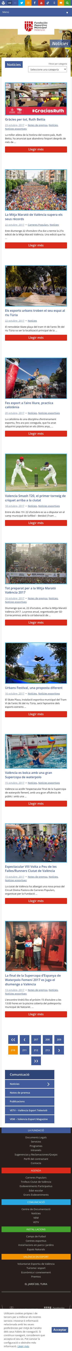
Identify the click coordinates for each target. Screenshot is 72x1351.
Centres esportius (36, 1240)
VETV (36, 1222)
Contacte (36, 1163)
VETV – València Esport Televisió (28, 1110)
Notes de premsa (37, 125)
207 (36, 1039)
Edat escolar (36, 1190)
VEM (36, 1217)
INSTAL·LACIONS (36, 1229)
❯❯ (36, 1061)
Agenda (36, 1170)
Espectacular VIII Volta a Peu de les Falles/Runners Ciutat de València (31, 868)
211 (24, 1050)
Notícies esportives (16, 128)
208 (48, 1039)
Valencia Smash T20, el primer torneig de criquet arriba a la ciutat (35, 498)
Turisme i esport (36, 1268)
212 (36, 1050)
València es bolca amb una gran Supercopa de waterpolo (28, 775)
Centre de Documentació (36, 1209)
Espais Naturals (36, 1249)
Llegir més (36, 149)
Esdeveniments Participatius (36, 1186)
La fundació (36, 1130)
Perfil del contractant (36, 1159)
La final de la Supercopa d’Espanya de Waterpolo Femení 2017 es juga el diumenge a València (33, 979)
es (15, 3)
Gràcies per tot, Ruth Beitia (25, 119)
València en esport (36, 1256)
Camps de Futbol (36, 1236)
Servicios (36, 1141)
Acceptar (59, 1329)
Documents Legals (36, 1137)
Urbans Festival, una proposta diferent (33, 688)
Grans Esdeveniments (36, 1194)
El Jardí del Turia (36, 1284)
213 (48, 1050)
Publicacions (17, 1101)
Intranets (36, 1150)
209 (59, 1039)
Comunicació (19, 1074)
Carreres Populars (38, 224)
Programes (36, 1146)
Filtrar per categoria (58, 63)
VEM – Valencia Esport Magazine (29, 1119)
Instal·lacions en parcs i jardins (36, 1245)
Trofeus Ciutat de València (36, 1181)
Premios (36, 1276)
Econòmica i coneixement (36, 1272)
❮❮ (13, 1039)
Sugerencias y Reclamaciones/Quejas (36, 1154)
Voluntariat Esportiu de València (36, 1264)
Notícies (53, 125)
